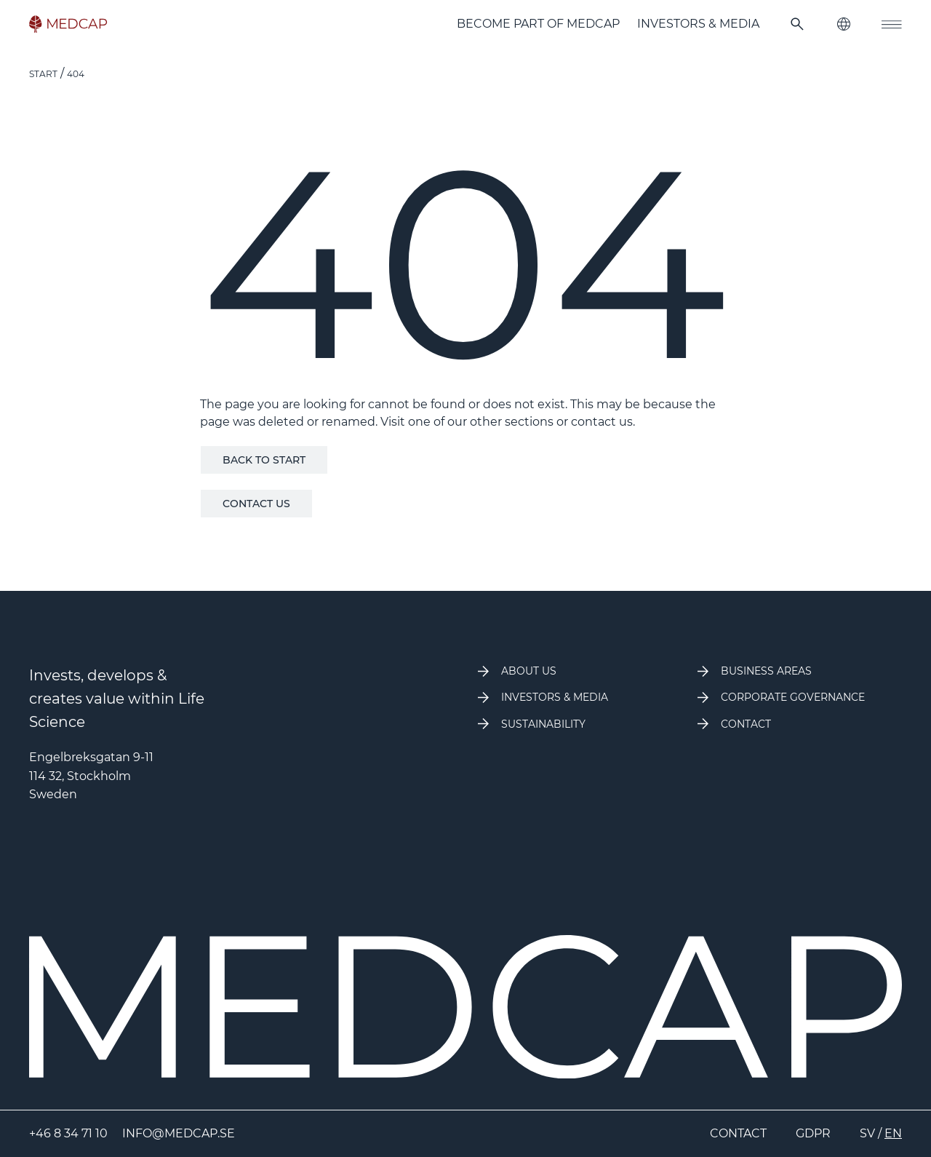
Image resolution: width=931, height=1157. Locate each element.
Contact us (256, 503)
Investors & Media (698, 24)
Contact (738, 1133)
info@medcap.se (178, 1133)
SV (867, 1133)
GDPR (813, 1133)
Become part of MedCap (538, 24)
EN (893, 1133)
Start (43, 73)
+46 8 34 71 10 (68, 1133)
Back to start (264, 459)
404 (75, 73)
